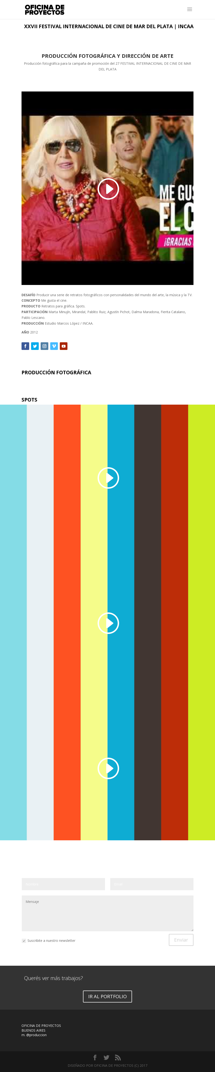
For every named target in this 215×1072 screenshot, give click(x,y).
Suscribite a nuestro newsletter (48, 941)
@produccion (36, 1035)
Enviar (181, 940)
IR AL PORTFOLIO (107, 996)
